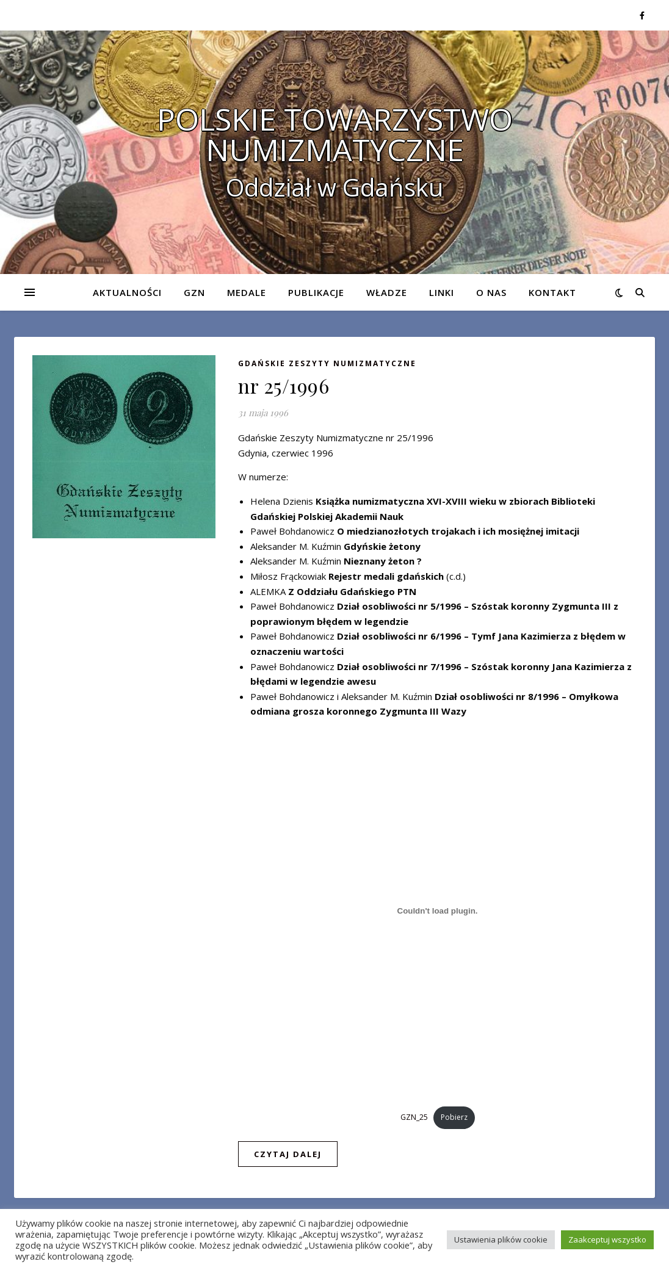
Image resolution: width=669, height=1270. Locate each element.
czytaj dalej (288, 1154)
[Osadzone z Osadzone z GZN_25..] (437, 911)
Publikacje (316, 292)
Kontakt (552, 292)
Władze (386, 292)
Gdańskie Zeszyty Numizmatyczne (327, 363)
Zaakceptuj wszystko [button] (607, 1239)
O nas (491, 292)
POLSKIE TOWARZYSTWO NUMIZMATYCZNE (335, 134)
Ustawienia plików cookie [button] (501, 1239)
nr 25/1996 (283, 385)
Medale (246, 292)
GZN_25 (414, 1117)
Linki (441, 292)
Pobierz (454, 1117)
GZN (194, 292)
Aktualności (127, 292)
